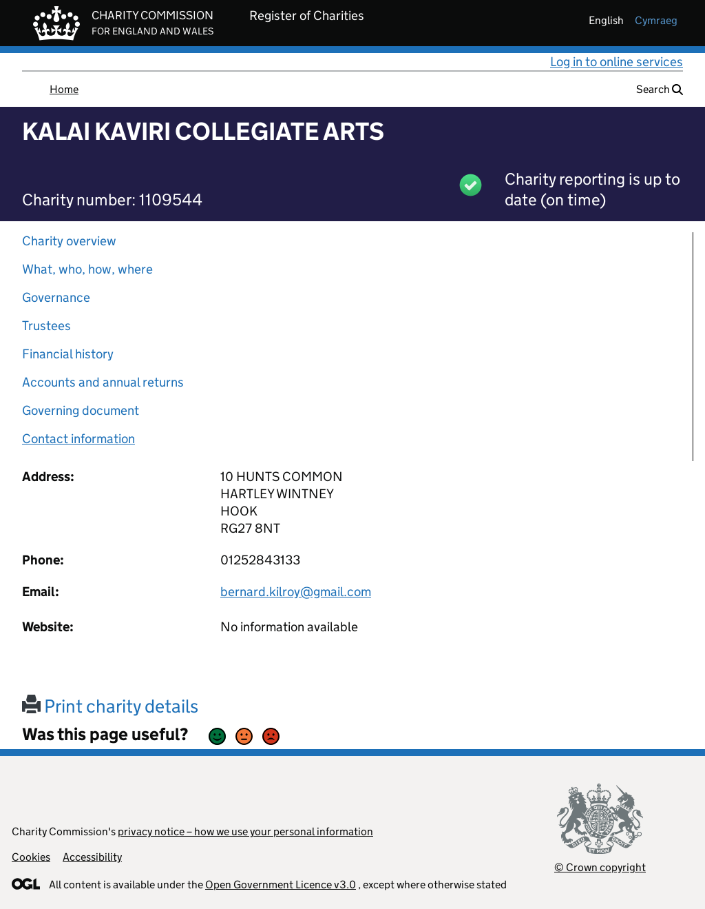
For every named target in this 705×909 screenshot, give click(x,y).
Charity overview (69, 241)
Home (64, 89)
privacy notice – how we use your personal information (245, 831)
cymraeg (656, 20)
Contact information (78, 439)
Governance (56, 297)
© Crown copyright (600, 867)
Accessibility (92, 857)
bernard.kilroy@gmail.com (295, 592)
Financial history (68, 354)
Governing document (80, 410)
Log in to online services (616, 62)
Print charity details (110, 706)
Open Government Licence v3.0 (280, 884)
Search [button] (659, 89)
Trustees (46, 326)
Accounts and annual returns (103, 382)
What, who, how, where (87, 269)
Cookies (31, 857)
